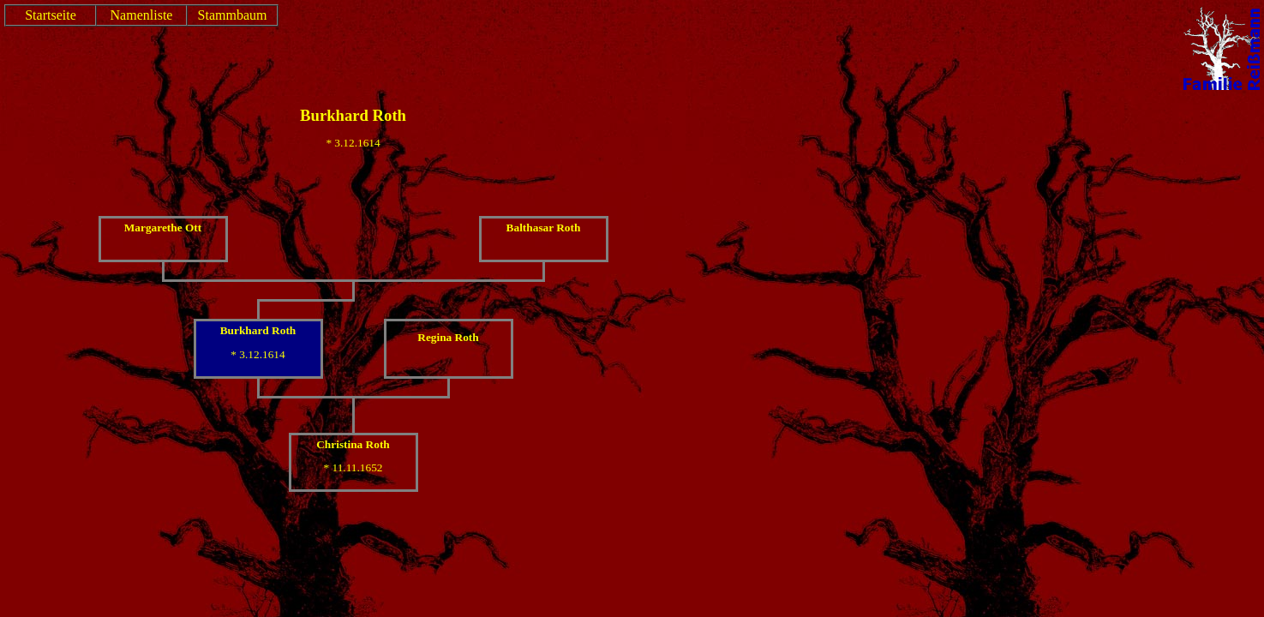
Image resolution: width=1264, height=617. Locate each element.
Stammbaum (232, 15)
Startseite (50, 15)
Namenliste (142, 15)
